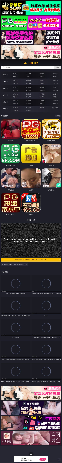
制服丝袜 (15, 90)
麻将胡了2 (15, 76)
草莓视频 (42, 107)
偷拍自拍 (28, 87)
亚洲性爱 (15, 87)
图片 (4, 95)
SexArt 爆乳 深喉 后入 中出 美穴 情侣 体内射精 (14, 264)
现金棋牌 (42, 76)
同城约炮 (15, 107)
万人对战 (42, 73)
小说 (4, 102)
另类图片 (55, 97)
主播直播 (42, 83)
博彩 (4, 75)
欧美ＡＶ (42, 80)
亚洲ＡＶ (15, 80)
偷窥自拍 (15, 94)
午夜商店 (28, 107)
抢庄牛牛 (55, 76)
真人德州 (28, 73)
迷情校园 (15, 103)
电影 (4, 88)
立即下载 (42, 459)
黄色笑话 (42, 103)
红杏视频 (15, 110)
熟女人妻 (15, 83)
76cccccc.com (31, 63)
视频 (4, 82)
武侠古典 (55, 101)
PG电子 (15, 73)
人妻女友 (42, 101)
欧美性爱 (55, 87)
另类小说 (28, 103)
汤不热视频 (55, 107)
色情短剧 (28, 110)
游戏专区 (55, 73)
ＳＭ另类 (55, 83)
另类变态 (55, 90)
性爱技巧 (55, 103)
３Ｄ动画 (55, 80)
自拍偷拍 (28, 80)
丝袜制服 (28, 83)
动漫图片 (55, 94)
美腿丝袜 (15, 97)
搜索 (58, 67)
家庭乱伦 (28, 101)
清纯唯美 (28, 97)
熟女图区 (42, 97)
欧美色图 (42, 94)
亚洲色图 (28, 94)
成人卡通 (42, 87)
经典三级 (28, 90)
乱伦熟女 (42, 90)
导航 (4, 109)
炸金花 (28, 76)
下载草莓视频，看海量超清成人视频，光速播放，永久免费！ (37, 260)
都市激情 (15, 101)
